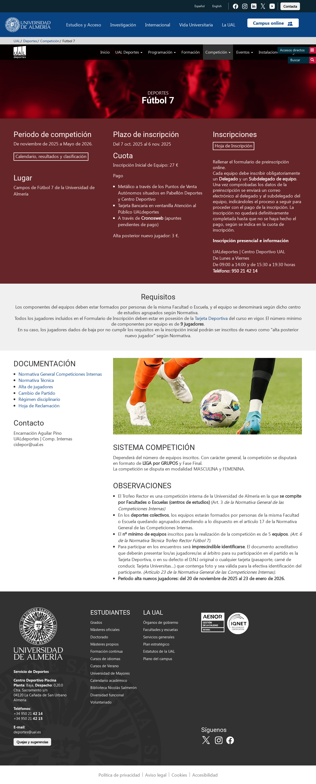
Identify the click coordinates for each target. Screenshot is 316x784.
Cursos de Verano (104, 665)
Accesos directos (298, 50)
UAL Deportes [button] (128, 52)
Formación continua (106, 651)
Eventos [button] (244, 52)
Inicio (105, 52)
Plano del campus (157, 658)
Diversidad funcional (107, 694)
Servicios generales (158, 636)
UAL (17, 41)
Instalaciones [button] (271, 52)
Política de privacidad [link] (119, 775)
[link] (290, 5)
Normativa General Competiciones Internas (60, 374)
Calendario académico (108, 680)
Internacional (157, 24)
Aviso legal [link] (155, 775)
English (217, 6)
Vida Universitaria (196, 24)
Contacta (290, 6)
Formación (190, 52)
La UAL (228, 24)
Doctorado (99, 636)
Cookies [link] (179, 775)
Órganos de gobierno (160, 622)
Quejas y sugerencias (32, 742)
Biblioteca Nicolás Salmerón (113, 687)
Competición (49, 41)
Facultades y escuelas (160, 629)
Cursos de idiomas (105, 658)
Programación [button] (162, 52)
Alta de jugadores (36, 386)
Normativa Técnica (36, 380)
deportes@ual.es (27, 731)
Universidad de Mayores (110, 673)
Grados (96, 622)
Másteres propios (104, 644)
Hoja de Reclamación (39, 405)
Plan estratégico (156, 644)
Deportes (30, 41)
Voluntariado (101, 702)
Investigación (123, 24)
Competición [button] (218, 52)
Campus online (273, 23)
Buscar (303, 60)
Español (200, 6)
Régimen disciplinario (39, 399)
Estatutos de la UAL (159, 651)
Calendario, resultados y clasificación (51, 156)
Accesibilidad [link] (205, 775)
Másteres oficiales (104, 629)
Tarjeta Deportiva (211, 318)
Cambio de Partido (37, 393)
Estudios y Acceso (83, 24)
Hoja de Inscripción (233, 145)
